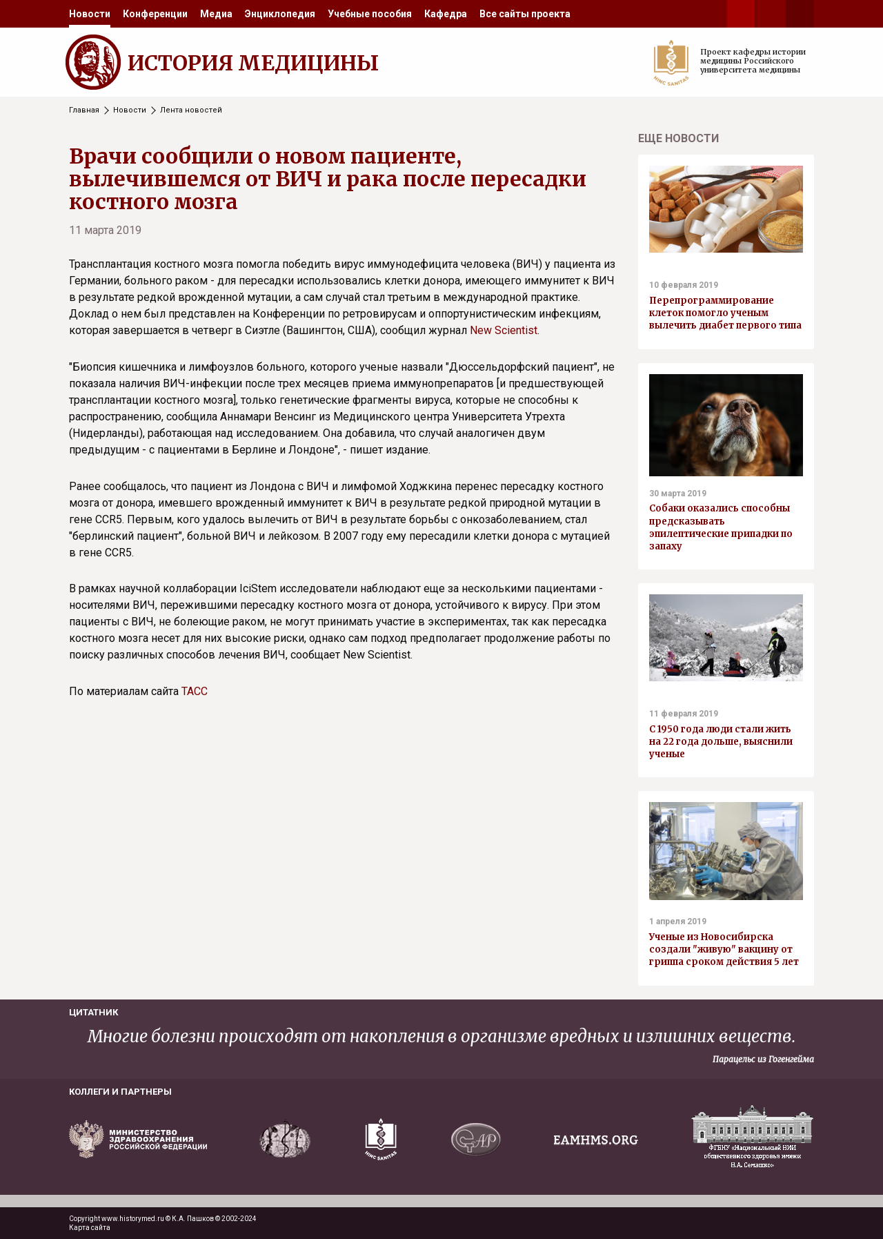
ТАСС (194, 691)
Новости (89, 13)
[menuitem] (89, 14)
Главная (84, 110)
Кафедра (445, 13)
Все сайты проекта (525, 13)
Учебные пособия (370, 13)
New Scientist (503, 330)
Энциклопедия (280, 13)
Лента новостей (191, 110)
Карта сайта (89, 1227)
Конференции (155, 13)
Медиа (216, 13)
